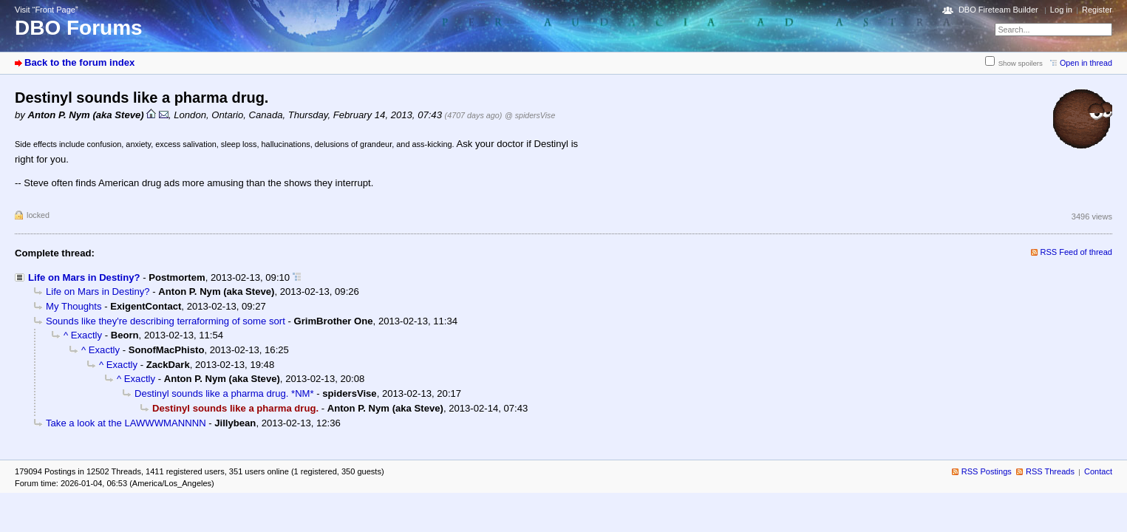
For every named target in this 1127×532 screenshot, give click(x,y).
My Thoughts (74, 306)
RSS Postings (986, 471)
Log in (1061, 9)
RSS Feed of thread (1077, 252)
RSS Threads (1050, 471)
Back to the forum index (79, 62)
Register (1097, 9)
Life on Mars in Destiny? (84, 277)
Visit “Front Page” (46, 9)
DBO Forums (79, 27)
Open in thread (1086, 62)
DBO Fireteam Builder (998, 9)
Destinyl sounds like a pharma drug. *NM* (224, 393)
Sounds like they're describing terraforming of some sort (165, 321)
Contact (1098, 471)
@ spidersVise (530, 115)
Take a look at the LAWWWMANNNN (126, 423)
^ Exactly (83, 335)
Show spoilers (1020, 63)
